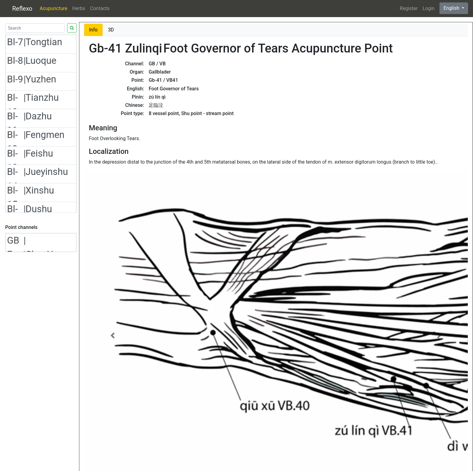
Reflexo (22, 8)
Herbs (78, 8)
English (451, 8)
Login (429, 8)
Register (409, 8)
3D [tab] (111, 30)
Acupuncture (53, 8)
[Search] (35, 28)
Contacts (100, 8)
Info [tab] (93, 30)
